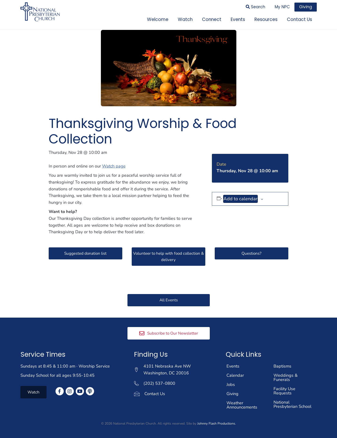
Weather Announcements (241, 405)
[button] (85, 252)
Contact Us (154, 393)
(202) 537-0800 (159, 383)
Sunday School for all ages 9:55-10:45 (57, 375)
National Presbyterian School (292, 404)
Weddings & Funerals (285, 377)
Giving (232, 394)
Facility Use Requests (284, 391)
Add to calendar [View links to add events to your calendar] (240, 198)
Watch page (114, 165)
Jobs (230, 384)
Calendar (235, 375)
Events (232, 366)
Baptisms (282, 366)
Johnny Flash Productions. (216, 423)
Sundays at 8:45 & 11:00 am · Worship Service (65, 366)
